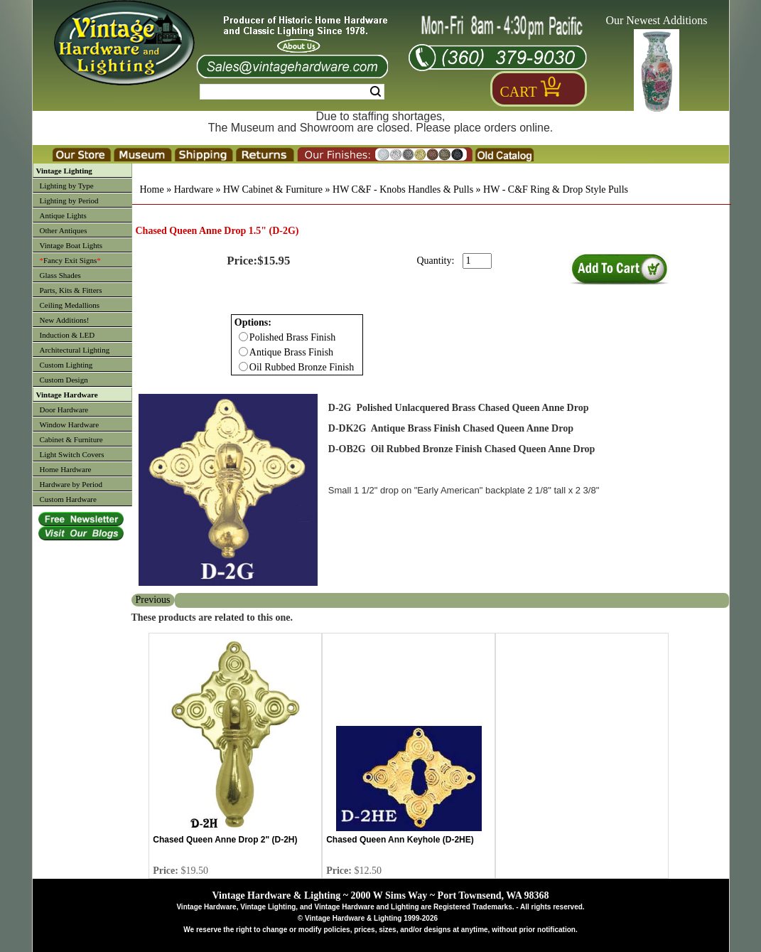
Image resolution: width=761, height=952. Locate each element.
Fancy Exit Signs (70, 260)
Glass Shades (60, 275)
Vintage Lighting (64, 170)
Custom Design (64, 379)
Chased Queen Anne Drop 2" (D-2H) (225, 840)
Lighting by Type (67, 185)
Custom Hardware (68, 499)
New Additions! (65, 320)
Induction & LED (67, 335)
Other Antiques (63, 230)
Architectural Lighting (75, 350)
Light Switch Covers (72, 454)
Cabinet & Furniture (71, 439)
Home (152, 189)
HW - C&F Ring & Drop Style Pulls (555, 189)
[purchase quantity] (477, 261)
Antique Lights (63, 215)
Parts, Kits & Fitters (71, 290)
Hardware (193, 189)
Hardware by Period (71, 484)
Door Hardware (64, 409)
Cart (518, 92)
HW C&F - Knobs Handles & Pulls (403, 189)
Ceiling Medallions (70, 305)
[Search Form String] (292, 92)
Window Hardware (69, 424)
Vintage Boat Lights (71, 245)
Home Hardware (66, 469)
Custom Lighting (66, 364)
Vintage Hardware (67, 394)
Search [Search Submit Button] (375, 92)
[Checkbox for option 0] (243, 336)
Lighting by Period (69, 200)
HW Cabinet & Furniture (273, 189)
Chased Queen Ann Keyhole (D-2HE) (400, 840)
